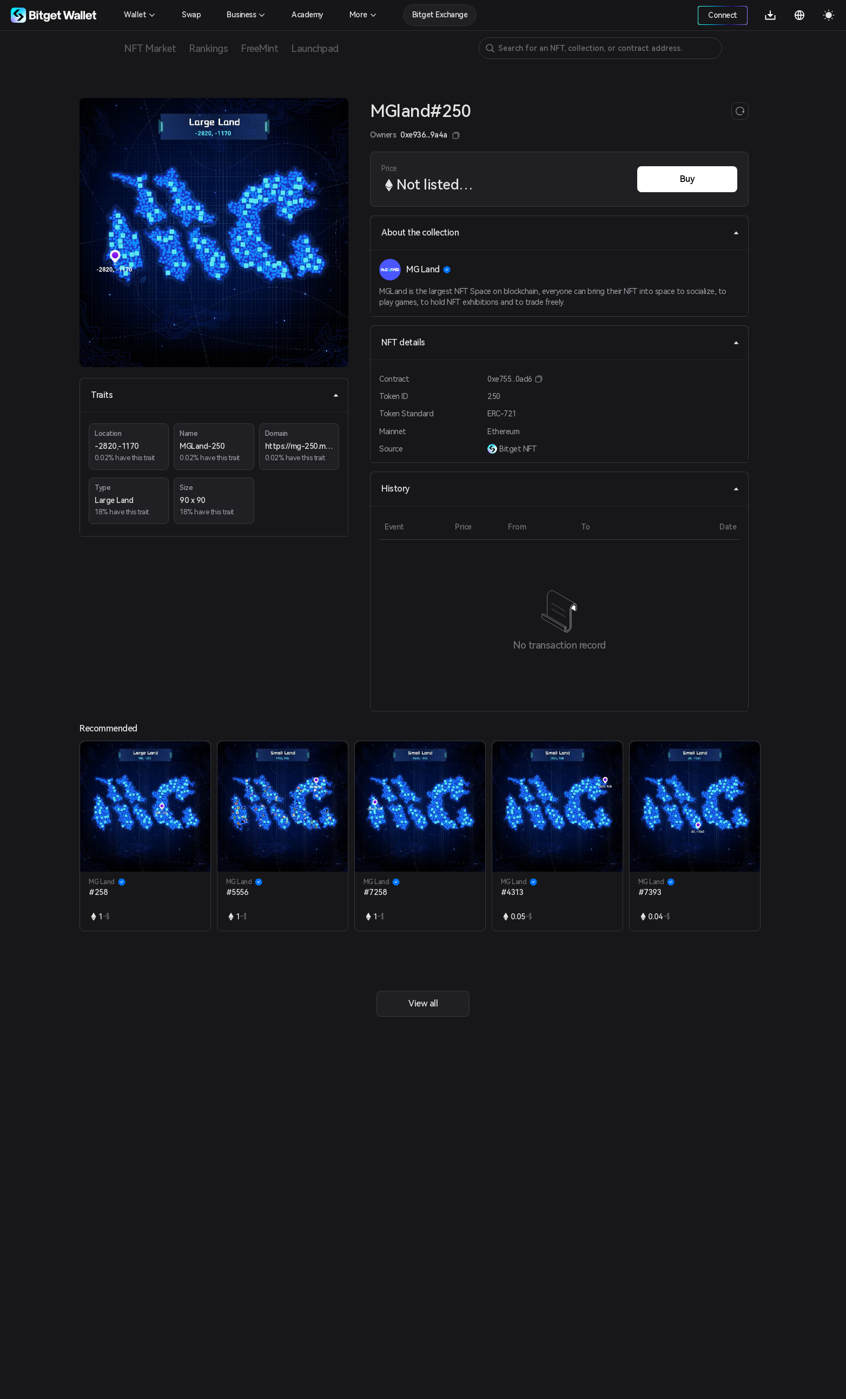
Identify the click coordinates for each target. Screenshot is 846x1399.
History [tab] (560, 488)
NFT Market (150, 48)
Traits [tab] (215, 395)
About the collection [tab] (560, 232)
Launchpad (315, 48)
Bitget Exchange (440, 14)
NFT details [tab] (560, 342)
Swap (191, 14)
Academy (307, 14)
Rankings (208, 48)
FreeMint (259, 48)
